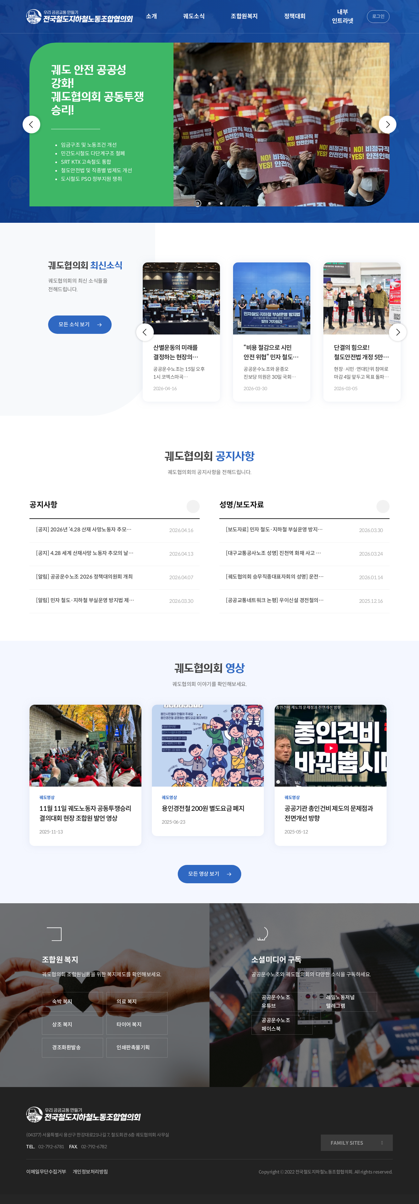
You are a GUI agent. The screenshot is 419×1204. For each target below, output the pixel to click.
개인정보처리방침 (90, 1172)
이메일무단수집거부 (46, 1172)
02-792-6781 (51, 1147)
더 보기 (193, 506)
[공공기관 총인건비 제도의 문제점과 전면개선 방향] (331, 775)
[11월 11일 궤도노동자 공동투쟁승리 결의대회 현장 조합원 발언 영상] (85, 775)
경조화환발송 (66, 1047)
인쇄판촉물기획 (133, 1047)
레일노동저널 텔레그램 (340, 1001)
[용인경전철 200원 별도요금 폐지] (208, 770)
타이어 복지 (129, 1024)
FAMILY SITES (347, 1143)
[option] (181, 332)
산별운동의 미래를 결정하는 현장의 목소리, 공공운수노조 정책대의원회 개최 (178, 353)
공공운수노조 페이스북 (276, 1024)
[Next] (387, 124)
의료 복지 (127, 1001)
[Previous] (31, 124)
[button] (145, 332)
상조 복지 (62, 1024)
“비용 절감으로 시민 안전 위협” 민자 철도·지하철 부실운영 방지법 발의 (272, 353)
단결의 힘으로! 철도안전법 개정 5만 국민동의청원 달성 (358, 353)
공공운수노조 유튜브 (276, 1001)
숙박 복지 (62, 1001)
